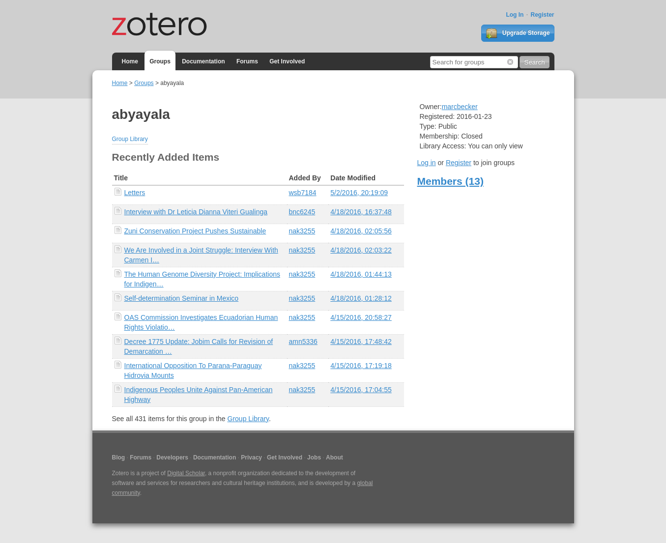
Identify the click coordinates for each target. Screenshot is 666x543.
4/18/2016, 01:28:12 (361, 298)
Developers (172, 457)
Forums (247, 61)
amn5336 (303, 341)
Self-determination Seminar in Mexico (181, 298)
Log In (514, 14)
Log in (426, 163)
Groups (160, 61)
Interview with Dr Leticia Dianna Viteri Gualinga (196, 212)
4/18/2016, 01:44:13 (361, 274)
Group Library (130, 139)
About (334, 457)
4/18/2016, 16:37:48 (361, 212)
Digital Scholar (186, 473)
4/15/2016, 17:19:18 (361, 366)
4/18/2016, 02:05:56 (361, 231)
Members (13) (450, 181)
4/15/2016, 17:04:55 (361, 390)
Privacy (251, 457)
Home (130, 61)
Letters (134, 193)
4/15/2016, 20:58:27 (361, 317)
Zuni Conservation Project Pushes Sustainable (195, 231)
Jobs (314, 457)
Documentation (203, 61)
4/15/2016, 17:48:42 (361, 341)
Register (542, 14)
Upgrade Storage (518, 33)
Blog (118, 457)
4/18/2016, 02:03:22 (361, 250)
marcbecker (460, 107)
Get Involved (287, 61)
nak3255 (302, 231)
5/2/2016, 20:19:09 (359, 193)
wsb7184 (303, 193)
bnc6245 (302, 212)
